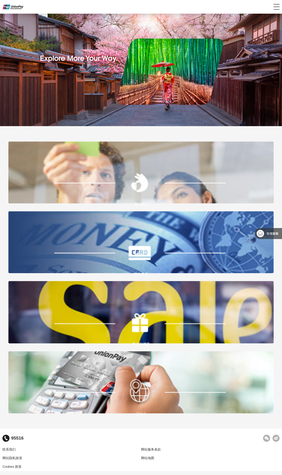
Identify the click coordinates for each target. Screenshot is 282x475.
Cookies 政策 (12, 466)
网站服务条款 (151, 449)
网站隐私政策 (12, 458)
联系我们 (9, 449)
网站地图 (147, 458)
